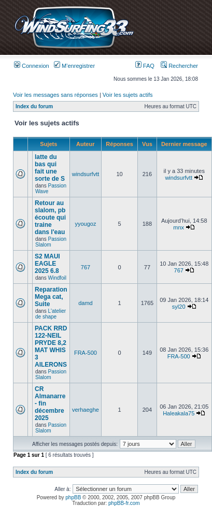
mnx (178, 227)
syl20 (179, 306)
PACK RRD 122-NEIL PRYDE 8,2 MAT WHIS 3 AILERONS (51, 346)
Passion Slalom (50, 242)
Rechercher (179, 66)
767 (85, 267)
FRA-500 (85, 353)
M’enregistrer (74, 66)
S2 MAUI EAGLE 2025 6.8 (47, 263)
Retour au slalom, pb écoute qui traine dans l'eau (50, 217)
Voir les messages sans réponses (55, 95)
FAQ (144, 66)
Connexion (31, 66)
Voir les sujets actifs (128, 95)
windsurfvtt (86, 174)
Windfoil (57, 278)
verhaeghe (85, 410)
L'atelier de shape (50, 314)
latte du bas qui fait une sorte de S (50, 167)
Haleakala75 (178, 413)
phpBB (73, 497)
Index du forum (34, 106)
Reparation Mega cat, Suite (51, 297)
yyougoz (85, 224)
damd (85, 303)
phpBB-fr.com (124, 503)
